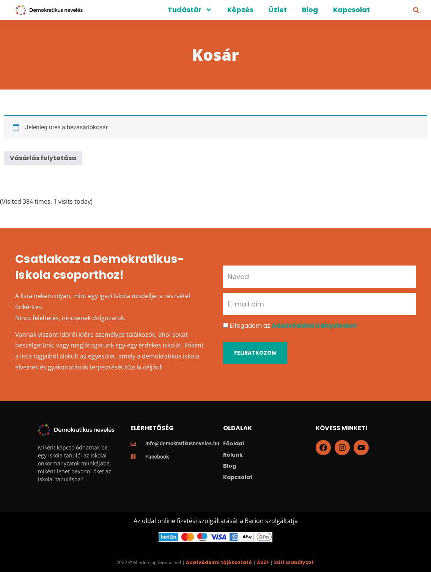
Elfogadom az (293, 325)
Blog (310, 9)
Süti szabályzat (294, 562)
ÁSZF (263, 562)
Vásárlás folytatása (43, 158)
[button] (416, 10)
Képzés (240, 9)
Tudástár (190, 10)
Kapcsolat (351, 9)
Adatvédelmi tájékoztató (219, 562)
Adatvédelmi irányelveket (314, 325)
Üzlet (278, 9)
